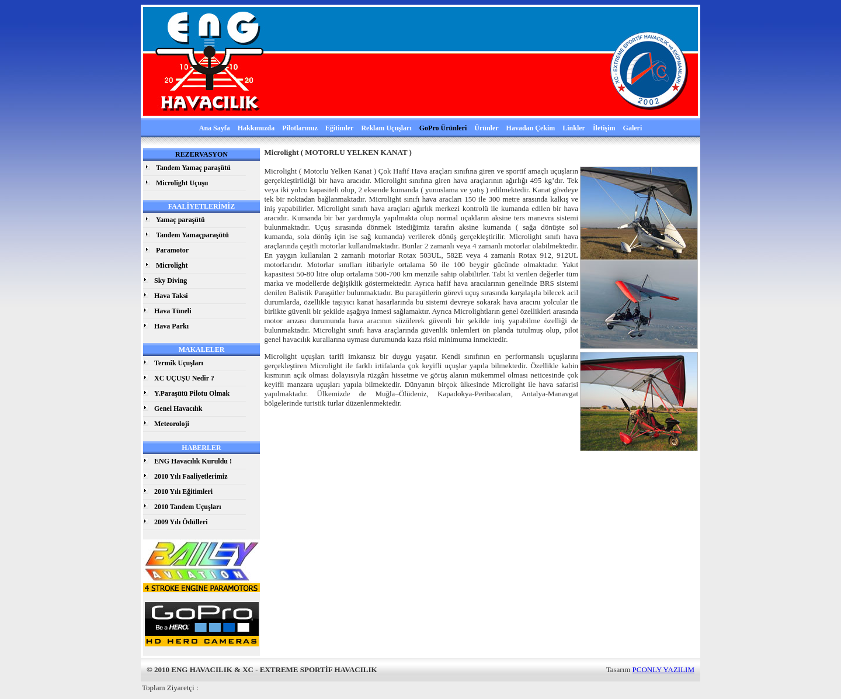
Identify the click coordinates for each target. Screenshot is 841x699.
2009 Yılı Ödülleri (181, 522)
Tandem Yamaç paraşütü (193, 168)
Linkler (573, 128)
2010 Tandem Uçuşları (187, 507)
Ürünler (486, 128)
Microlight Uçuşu (182, 183)
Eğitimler (339, 128)
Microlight (171, 265)
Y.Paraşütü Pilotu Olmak (192, 393)
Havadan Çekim (530, 128)
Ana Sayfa (214, 128)
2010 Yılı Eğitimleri (183, 491)
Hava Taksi (171, 296)
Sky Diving (170, 280)
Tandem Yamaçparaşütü (192, 235)
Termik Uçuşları (178, 363)
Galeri (632, 128)
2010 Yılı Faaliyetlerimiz (191, 476)
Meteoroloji (171, 424)
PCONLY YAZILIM (663, 669)
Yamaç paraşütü (180, 220)
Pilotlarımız (300, 128)
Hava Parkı (171, 326)
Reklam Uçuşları (386, 128)
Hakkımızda (256, 128)
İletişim (604, 128)
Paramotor (172, 250)
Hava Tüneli (172, 311)
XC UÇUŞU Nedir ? (184, 378)
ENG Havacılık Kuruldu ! (193, 461)
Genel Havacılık (178, 408)
